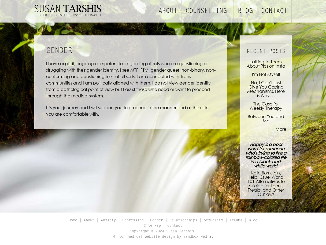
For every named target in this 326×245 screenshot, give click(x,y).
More (281, 129)
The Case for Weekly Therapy (266, 106)
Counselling (206, 11)
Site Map (152, 226)
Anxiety (108, 220)
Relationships (183, 220)
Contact (274, 11)
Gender (156, 220)
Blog (245, 11)
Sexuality (213, 220)
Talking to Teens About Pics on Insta (266, 64)
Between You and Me (266, 118)
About (167, 11)
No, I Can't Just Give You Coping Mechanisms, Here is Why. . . (266, 89)
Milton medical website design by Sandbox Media (162, 237)
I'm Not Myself (266, 74)
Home (73, 220)
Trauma (235, 220)
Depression (133, 220)
